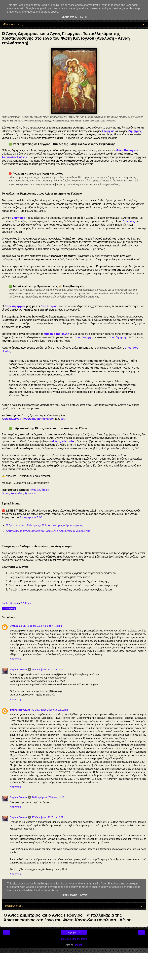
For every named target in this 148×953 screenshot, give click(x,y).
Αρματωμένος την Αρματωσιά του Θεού (28, 418)
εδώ (62, 418)
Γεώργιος (108, 131)
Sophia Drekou (18, 669)
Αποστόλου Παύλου (14, 157)
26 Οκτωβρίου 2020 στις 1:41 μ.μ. (44, 626)
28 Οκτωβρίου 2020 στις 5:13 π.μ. (50, 669)
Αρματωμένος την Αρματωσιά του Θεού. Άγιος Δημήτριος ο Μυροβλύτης (48, 531)
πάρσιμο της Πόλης (56, 333)
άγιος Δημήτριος (15, 306)
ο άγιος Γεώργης (82, 337)
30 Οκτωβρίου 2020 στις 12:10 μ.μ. (49, 709)
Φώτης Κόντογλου (63, 441)
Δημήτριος (18, 217)
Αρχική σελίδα (74, 932)
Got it (83, 16)
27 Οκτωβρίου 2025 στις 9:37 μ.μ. (50, 817)
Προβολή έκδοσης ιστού (74, 939)
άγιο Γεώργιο (49, 306)
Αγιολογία (30, 493)
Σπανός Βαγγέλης (20, 709)
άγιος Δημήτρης (118, 337)
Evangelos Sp (18, 626)
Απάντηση (15, 659)
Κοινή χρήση (9, 608)
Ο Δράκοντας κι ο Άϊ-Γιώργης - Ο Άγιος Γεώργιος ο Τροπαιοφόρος (44, 525)
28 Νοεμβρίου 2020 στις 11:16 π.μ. (50, 797)
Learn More (69, 16)
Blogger (78, 945)
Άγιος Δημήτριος (39, 489)
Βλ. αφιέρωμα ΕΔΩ (31, 517)
